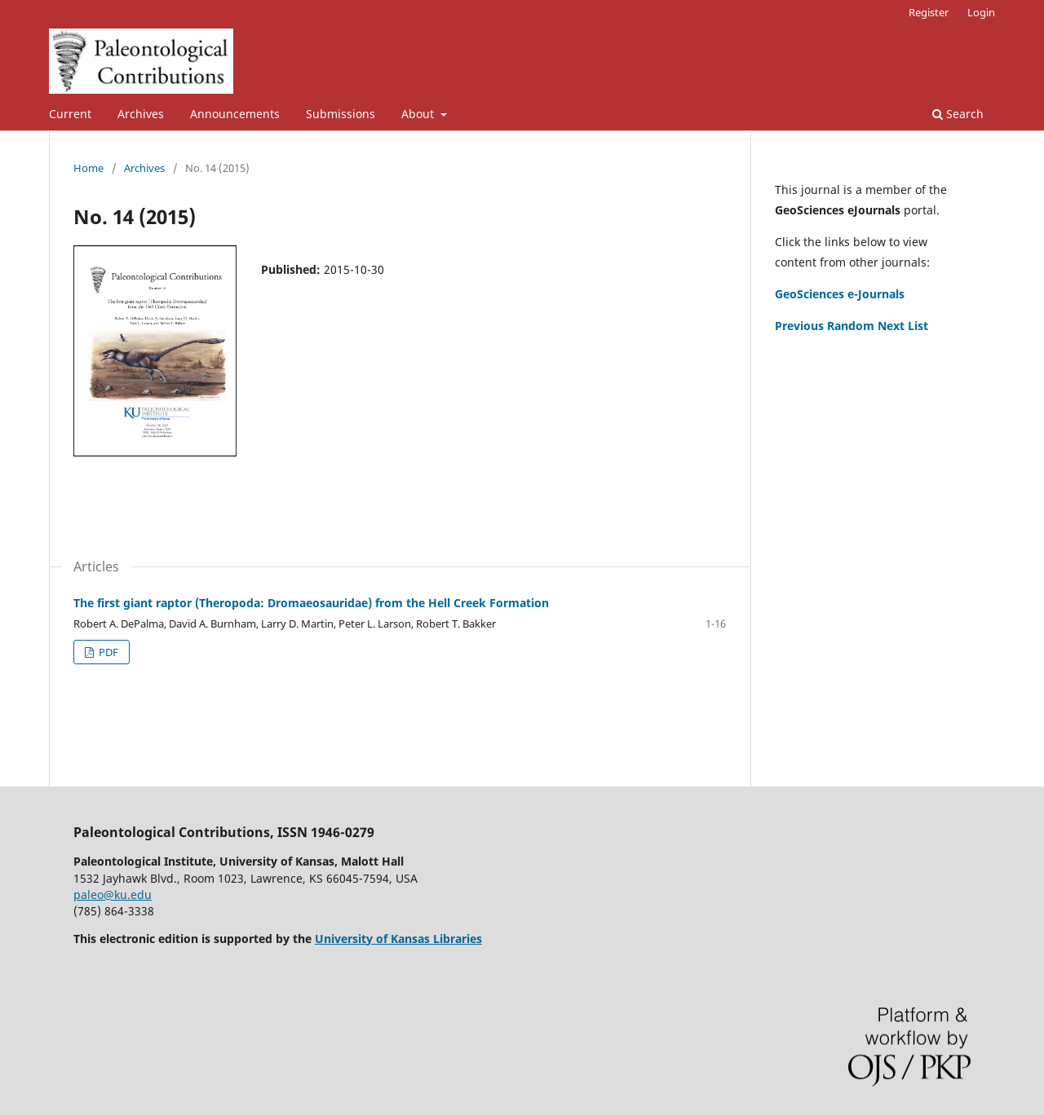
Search (958, 113)
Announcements (235, 113)
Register (929, 12)
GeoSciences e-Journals (840, 294)
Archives (140, 113)
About (419, 113)
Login (981, 12)
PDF (107, 652)
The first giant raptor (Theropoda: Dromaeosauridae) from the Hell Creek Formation (311, 602)
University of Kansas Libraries (398, 938)
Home (88, 168)
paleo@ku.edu (112, 894)
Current (70, 113)
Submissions (340, 113)
